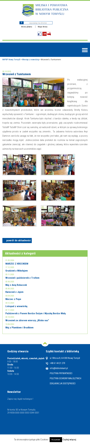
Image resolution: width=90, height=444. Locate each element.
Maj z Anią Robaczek (16, 285)
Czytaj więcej (69, 439)
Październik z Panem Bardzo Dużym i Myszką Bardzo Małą (35, 313)
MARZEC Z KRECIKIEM (16, 263)
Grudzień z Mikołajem (16, 270)
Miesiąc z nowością (30, 59)
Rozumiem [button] (56, 439)
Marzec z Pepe (13, 299)
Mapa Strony (42, 27)
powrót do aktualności (18, 240)
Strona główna (26, 27)
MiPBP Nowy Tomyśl (11, 59)
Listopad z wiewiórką (16, 306)
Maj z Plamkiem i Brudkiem (19, 327)
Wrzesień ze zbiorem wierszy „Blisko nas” (27, 320)
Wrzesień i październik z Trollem (22, 277)
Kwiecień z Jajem (14, 292)
